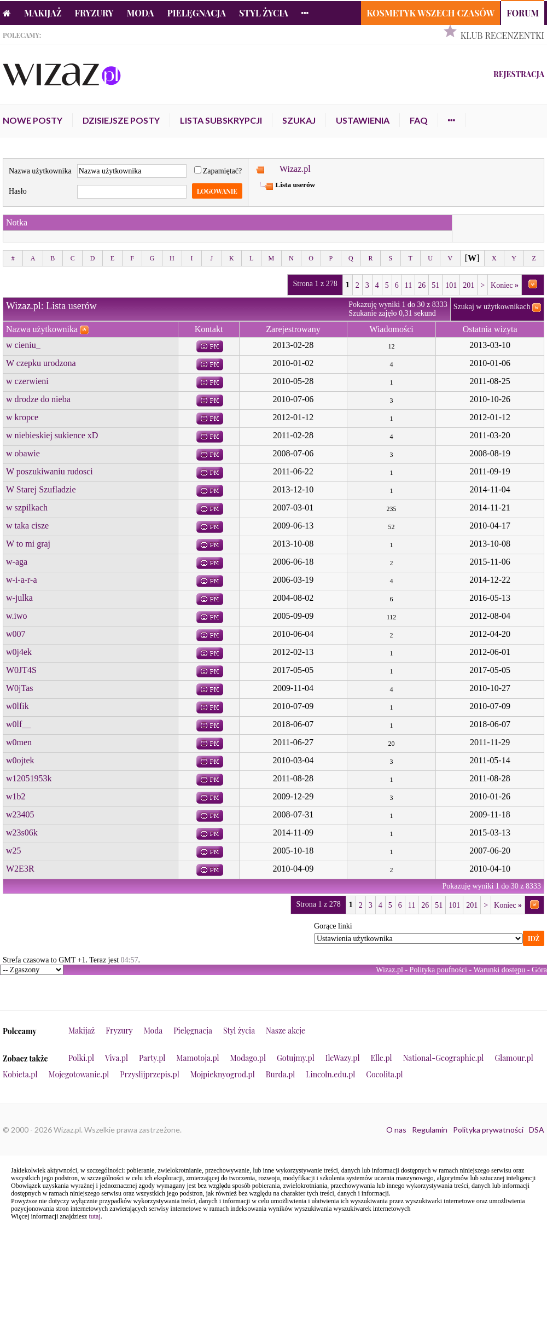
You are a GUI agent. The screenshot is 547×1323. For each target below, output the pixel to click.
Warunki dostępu (499, 970)
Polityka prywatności (488, 1129)
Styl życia (263, 13)
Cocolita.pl (384, 1074)
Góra (539, 970)
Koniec (505, 285)
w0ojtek (20, 760)
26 (422, 285)
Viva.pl (116, 1058)
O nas (396, 1129)
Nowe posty (32, 120)
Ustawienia (362, 120)
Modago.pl (248, 1058)
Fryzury (94, 13)
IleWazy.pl (342, 1058)
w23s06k (22, 832)
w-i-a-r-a (21, 579)
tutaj (94, 1216)
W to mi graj (28, 543)
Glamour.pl (513, 1058)
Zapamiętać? (218, 171)
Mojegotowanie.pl (79, 1074)
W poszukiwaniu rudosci (49, 471)
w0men (19, 742)
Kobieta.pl (20, 1074)
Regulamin (429, 1129)
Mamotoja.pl (197, 1058)
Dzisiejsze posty (121, 120)
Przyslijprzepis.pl (149, 1074)
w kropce (22, 417)
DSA (536, 1129)
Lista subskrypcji (221, 120)
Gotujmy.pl (296, 1058)
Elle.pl (381, 1058)
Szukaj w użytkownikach (492, 307)
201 (468, 285)
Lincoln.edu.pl (330, 1074)
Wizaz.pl (295, 168)
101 (451, 285)
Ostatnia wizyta (490, 329)
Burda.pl (280, 1074)
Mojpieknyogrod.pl (222, 1074)
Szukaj (299, 120)
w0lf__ (18, 724)
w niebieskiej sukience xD (52, 435)
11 (408, 285)
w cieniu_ (23, 345)
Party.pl (152, 1058)
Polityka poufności (438, 970)
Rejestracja (518, 74)
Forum (523, 13)
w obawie (23, 453)
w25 (13, 850)
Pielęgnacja (196, 13)
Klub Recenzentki (502, 35)
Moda (140, 13)
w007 (16, 634)
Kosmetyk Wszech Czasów (430, 13)
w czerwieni (27, 381)
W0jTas (19, 688)
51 (435, 285)
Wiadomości (391, 329)
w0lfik (17, 706)
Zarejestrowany (293, 329)
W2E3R (20, 868)
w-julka (19, 597)
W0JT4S (21, 670)
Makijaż (43, 13)
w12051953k (29, 778)
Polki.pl (81, 1058)
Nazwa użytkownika (40, 171)
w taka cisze (27, 525)
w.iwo (16, 615)
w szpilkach (27, 507)
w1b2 (16, 796)
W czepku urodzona (41, 363)
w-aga (16, 561)
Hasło (18, 191)
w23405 (20, 814)
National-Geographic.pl (443, 1058)
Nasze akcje (285, 1030)
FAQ (419, 120)
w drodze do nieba (38, 399)
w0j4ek (19, 652)
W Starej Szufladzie (41, 489)
